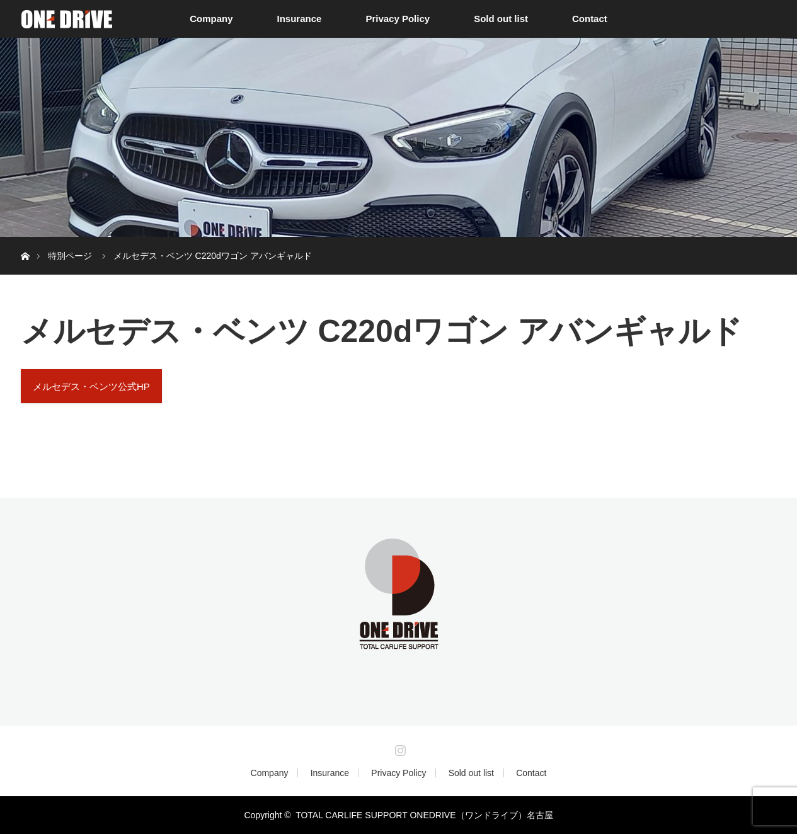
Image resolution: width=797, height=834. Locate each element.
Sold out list (501, 18)
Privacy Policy (397, 18)
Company (211, 18)
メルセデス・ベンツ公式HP (91, 386)
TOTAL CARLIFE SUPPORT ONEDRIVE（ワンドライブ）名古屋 (424, 815)
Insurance (299, 18)
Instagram (398, 747)
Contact (589, 18)
